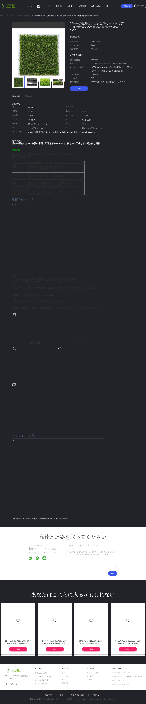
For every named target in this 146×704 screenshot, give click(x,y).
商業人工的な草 (41, 673)
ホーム (29, 6)
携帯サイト (96, 695)
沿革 (63, 673)
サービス (65, 676)
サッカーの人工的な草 (43, 676)
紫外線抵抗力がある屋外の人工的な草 (25, 519)
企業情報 (59, 6)
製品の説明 (30, 96)
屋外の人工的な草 (41, 680)
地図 (61, 695)
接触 (79, 88)
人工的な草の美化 (41, 683)
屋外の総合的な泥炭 (45, 519)
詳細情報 (16, 96)
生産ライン (91, 679)
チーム (64, 679)
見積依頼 (126, 6)
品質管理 (82, 6)
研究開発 (90, 676)
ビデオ (48, 6)
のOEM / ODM (92, 673)
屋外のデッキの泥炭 (60, 519)
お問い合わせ (96, 6)
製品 (38, 6)
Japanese (140, 6)
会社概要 (65, 683)
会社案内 (70, 6)
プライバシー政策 (78, 695)
